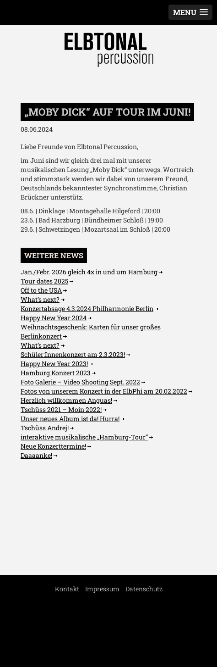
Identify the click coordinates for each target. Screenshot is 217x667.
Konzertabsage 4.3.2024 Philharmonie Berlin (87, 308)
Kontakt (67, 588)
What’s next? (40, 299)
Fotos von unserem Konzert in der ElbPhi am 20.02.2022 (104, 391)
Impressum (102, 588)
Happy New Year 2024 (54, 317)
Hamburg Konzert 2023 (56, 372)
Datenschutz (144, 588)
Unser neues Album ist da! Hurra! (70, 418)
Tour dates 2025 (44, 281)
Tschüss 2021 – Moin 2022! (61, 409)
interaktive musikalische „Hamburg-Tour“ (84, 437)
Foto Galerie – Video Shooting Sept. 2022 (80, 382)
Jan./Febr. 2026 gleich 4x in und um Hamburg (89, 271)
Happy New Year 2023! (54, 363)
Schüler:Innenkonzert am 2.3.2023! (73, 354)
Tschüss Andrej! (45, 427)
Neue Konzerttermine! (53, 446)
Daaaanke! (36, 455)
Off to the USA (41, 290)
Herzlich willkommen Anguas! (66, 400)
